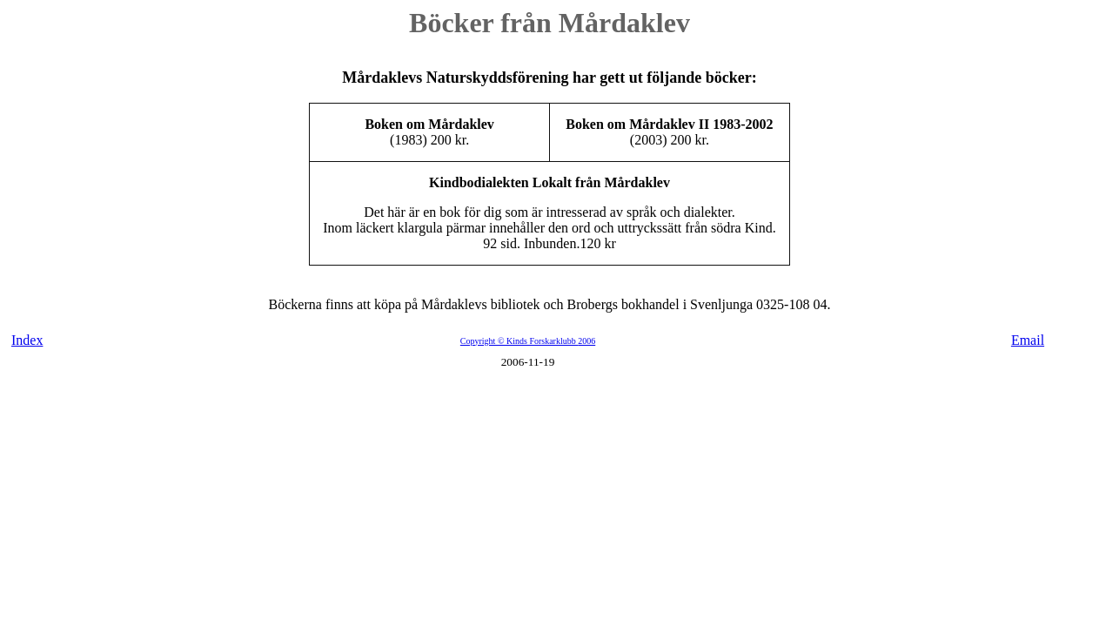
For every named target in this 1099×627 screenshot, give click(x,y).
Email (1027, 340)
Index (27, 340)
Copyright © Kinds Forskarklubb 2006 (527, 341)
